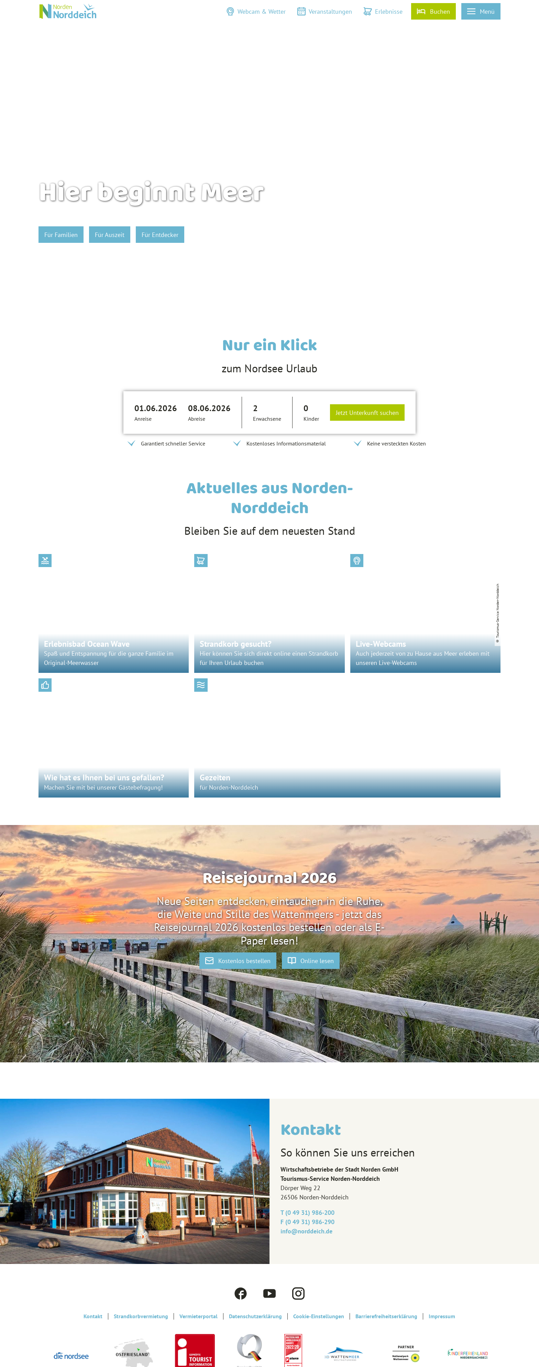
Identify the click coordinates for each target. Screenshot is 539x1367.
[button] (256, 11)
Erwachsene (267, 418)
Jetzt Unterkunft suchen (367, 413)
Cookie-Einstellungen (318, 1316)
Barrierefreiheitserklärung (386, 1316)
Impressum (442, 1316)
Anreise (143, 418)
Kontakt (93, 1316)
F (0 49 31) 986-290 (307, 1222)
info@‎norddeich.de (306, 1231)
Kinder (311, 418)
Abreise (196, 418)
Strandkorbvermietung (141, 1316)
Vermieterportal (198, 1316)
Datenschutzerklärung (255, 1316)
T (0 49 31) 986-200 (307, 1213)
